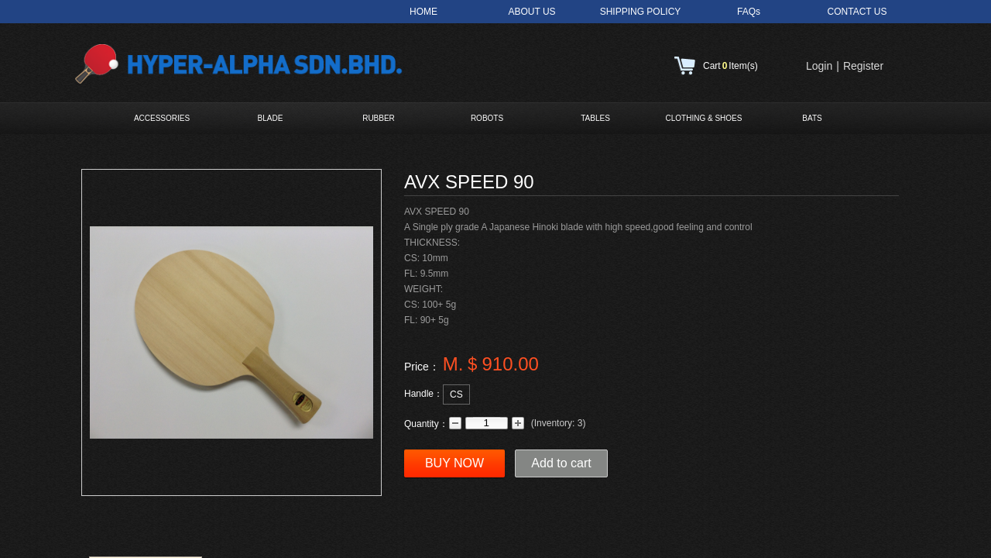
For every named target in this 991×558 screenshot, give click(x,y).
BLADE (270, 118)
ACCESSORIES (162, 118)
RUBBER (378, 118)
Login (819, 66)
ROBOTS (487, 118)
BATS (811, 118)
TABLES (595, 118)
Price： (422, 366)
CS (456, 394)
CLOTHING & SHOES (704, 118)
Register (863, 66)
